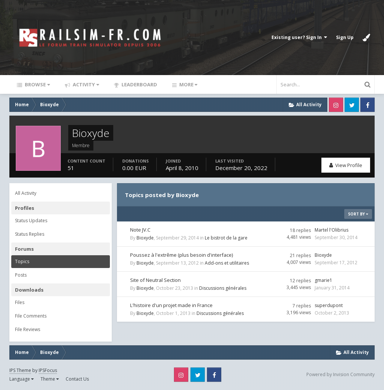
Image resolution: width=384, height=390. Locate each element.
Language (21, 379)
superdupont (329, 305)
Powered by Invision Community (340, 374)
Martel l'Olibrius (331, 230)
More (187, 84)
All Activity (25, 193)
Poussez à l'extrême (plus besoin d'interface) (181, 254)
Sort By (358, 214)
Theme (49, 379)
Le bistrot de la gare (226, 238)
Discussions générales (222, 288)
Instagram (336, 105)
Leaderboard (138, 84)
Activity (85, 84)
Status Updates (31, 220)
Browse (37, 84)
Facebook (367, 105)
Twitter (352, 105)
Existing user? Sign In (299, 37)
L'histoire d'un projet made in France (171, 305)
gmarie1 (323, 280)
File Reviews (27, 329)
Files (19, 302)
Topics (22, 261)
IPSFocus (48, 370)
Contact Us (77, 379)
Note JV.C (140, 229)
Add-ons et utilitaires (227, 263)
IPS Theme (20, 370)
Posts (21, 275)
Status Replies (29, 234)
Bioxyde (145, 238)
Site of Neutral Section (155, 280)
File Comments (30, 316)
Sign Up (345, 37)
